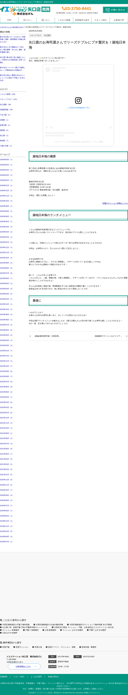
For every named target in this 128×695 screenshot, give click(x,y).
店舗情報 (3, 677)
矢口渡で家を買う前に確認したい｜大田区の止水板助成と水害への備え (12, 59)
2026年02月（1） (6, 180)
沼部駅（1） (4, 120)
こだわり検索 (64, 20)
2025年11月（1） (6, 196)
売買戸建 (5, 647)
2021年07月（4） (6, 444)
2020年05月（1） (6, 516)
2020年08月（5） (6, 500)
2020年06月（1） (6, 511)
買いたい (46, 20)
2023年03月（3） (6, 345)
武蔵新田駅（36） (7, 110)
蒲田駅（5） (4, 130)
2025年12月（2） (6, 190)
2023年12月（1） (6, 304)
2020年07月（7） (6, 506)
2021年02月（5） (6, 469)
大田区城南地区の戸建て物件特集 (15, 625)
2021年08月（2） (6, 438)
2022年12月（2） (6, 356)
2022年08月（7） (6, 376)
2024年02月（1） (6, 299)
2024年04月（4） (6, 289)
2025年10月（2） (6, 201)
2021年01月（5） (6, 475)
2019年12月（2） (6, 521)
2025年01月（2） (6, 242)
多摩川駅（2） (5, 125)
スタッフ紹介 (100, 20)
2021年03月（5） (6, 464)
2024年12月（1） (6, 247)
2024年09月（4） (6, 263)
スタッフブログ (35, 35)
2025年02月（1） (6, 237)
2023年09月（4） (6, 314)
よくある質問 (36, 677)
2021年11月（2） (6, 423)
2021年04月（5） (6, 459)
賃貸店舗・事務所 (87, 647)
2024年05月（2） (6, 283)
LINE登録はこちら (23, 666)
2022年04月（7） (6, 397)
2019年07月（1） (6, 542)
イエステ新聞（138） (8, 94)
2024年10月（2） (6, 258)
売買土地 (37, 647)
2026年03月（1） (6, 175)
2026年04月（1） (6, 170)
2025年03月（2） (6, 232)
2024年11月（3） (6, 252)
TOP (9, 20)
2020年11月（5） (6, 485)
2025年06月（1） (6, 216)
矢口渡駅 (47, 35)
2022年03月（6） (6, 402)
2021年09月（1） (6, 433)
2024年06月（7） (6, 278)
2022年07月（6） (6, 382)
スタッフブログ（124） (9, 99)
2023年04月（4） (6, 340)
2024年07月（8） (6, 273)
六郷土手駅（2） (6, 146)
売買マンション (20, 647)
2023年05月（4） (6, 335)
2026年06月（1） (6, 160)
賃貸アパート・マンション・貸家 (60, 647)
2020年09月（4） (6, 495)
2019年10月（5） (6, 531)
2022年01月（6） (6, 413)
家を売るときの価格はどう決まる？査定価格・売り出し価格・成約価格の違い (12, 49)
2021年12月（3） (6, 418)
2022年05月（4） (6, 392)
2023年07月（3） (6, 325)
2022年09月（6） (6, 371)
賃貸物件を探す (82, 20)
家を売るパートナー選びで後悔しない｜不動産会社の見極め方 (12, 69)
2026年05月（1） (6, 165)
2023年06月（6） (6, 330)
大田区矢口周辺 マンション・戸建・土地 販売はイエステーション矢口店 (83, 627)
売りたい (27, 20)
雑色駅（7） (4, 141)
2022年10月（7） (6, 366)
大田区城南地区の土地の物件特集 (48, 625)
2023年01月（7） (6, 351)
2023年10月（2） (6, 309)
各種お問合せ (53, 677)
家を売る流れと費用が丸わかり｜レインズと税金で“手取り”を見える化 (12, 77)
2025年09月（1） (6, 206)
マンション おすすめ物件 (71, 630)
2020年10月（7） (6, 490)
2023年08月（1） (6, 320)
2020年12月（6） (6, 480)
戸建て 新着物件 (31, 630)
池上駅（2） (4, 135)
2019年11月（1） (6, 526)
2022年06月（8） (6, 387)
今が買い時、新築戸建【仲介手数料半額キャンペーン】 (24, 627)
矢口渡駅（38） (6, 104)
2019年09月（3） (6, 536)
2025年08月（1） (6, 211)
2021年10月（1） (6, 428)
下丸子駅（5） (5, 115)
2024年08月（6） (6, 268)
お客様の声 (119, 20)
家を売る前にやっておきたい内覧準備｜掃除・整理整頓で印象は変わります (12, 39)
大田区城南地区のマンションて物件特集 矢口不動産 (89, 625)
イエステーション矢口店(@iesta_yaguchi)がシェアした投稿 (78, 142)
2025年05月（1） (6, 221)
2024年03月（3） (6, 294)
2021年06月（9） (6, 449)
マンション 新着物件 (9, 630)
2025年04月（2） (6, 227)
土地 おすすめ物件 (8, 633)
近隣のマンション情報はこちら (115, 203)
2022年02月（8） (6, 407)
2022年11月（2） (6, 361)
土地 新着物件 (49, 630)
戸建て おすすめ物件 (96, 630)
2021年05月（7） (6, 454)
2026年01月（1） (6, 185)
